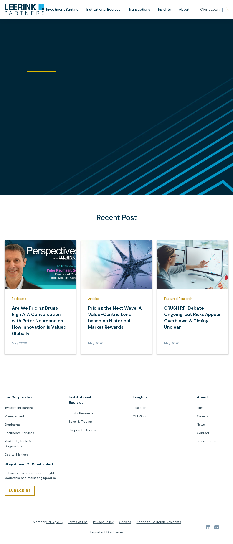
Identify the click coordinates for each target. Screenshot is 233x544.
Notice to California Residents (159, 522)
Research (139, 408)
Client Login (210, 9)
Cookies (125, 522)
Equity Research (81, 413)
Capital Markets (16, 454)
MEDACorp (141, 416)
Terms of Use (78, 522)
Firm (200, 408)
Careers (202, 416)
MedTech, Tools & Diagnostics (18, 443)
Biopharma (13, 424)
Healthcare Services (19, 433)
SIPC (59, 522)
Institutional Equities (103, 9)
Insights (164, 9)
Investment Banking (62, 9)
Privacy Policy (103, 522)
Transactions (139, 9)
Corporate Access (82, 430)
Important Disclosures (107, 532)
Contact (203, 433)
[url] (24, 9)
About (184, 9)
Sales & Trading (80, 421)
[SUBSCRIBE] (20, 491)
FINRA (50, 522)
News (201, 424)
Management (14, 416)
